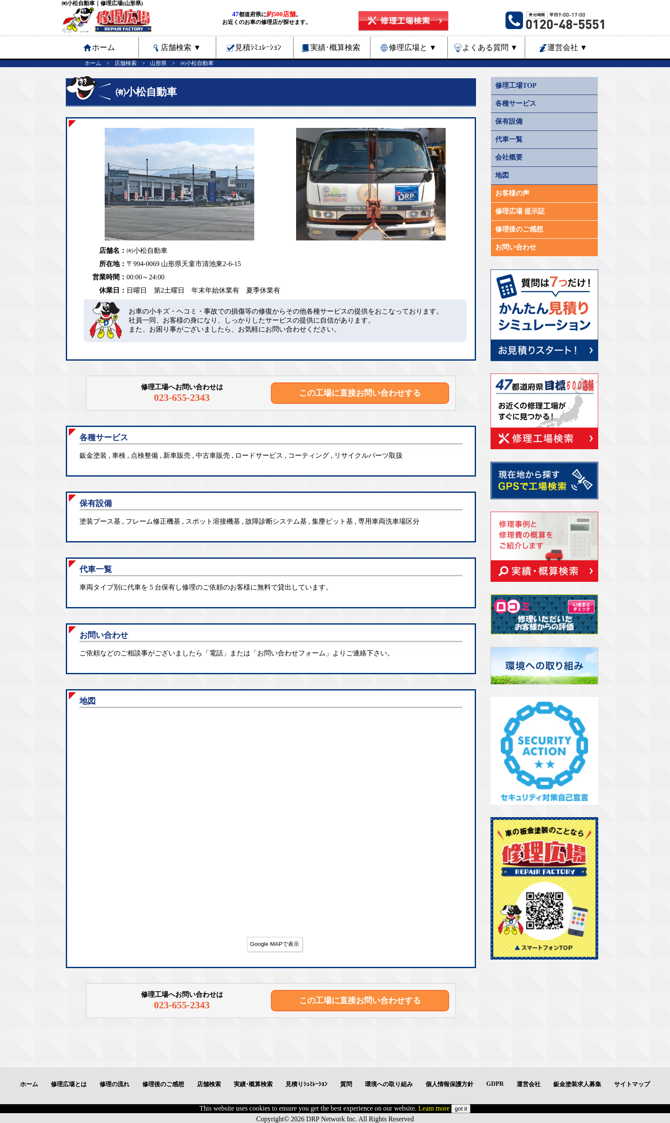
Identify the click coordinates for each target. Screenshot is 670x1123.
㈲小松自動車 (197, 63)
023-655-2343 (182, 397)
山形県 (158, 63)
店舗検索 (181, 47)
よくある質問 (490, 47)
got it (461, 1108)
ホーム (93, 63)
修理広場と (413, 47)
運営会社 (567, 47)
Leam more (434, 1108)
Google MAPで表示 (274, 944)
